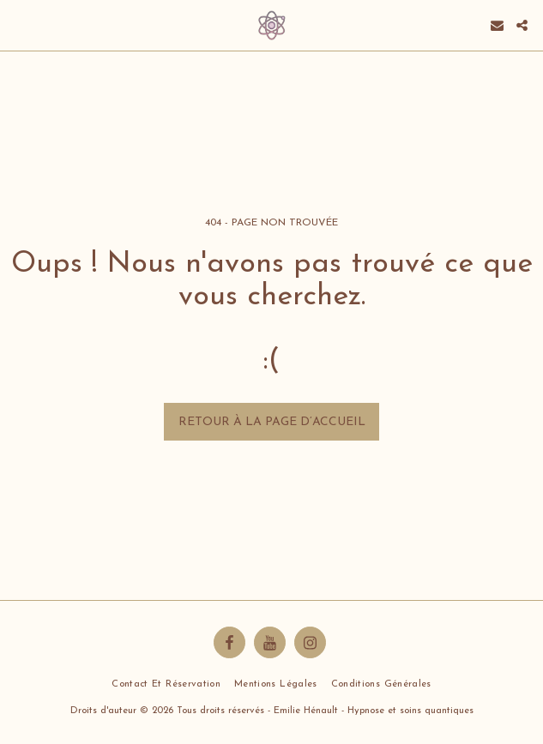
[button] (18, 24)
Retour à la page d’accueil (271, 422)
